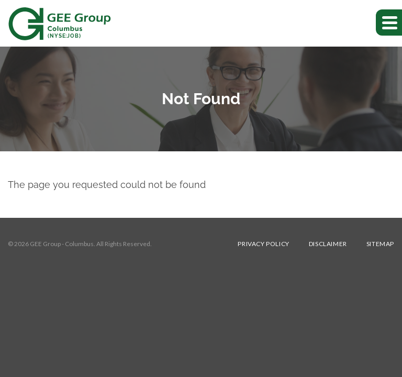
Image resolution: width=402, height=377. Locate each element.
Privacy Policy (263, 244)
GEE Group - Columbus (62, 244)
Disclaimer (328, 244)
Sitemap (380, 244)
